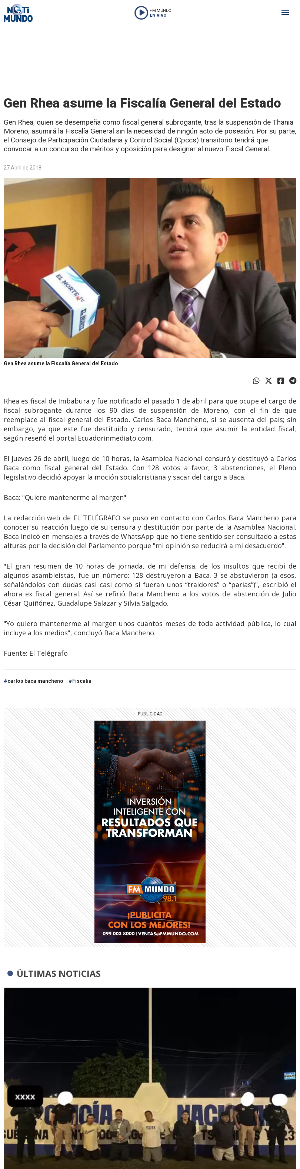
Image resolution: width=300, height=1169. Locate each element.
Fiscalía (81, 681)
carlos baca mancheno (35, 681)
